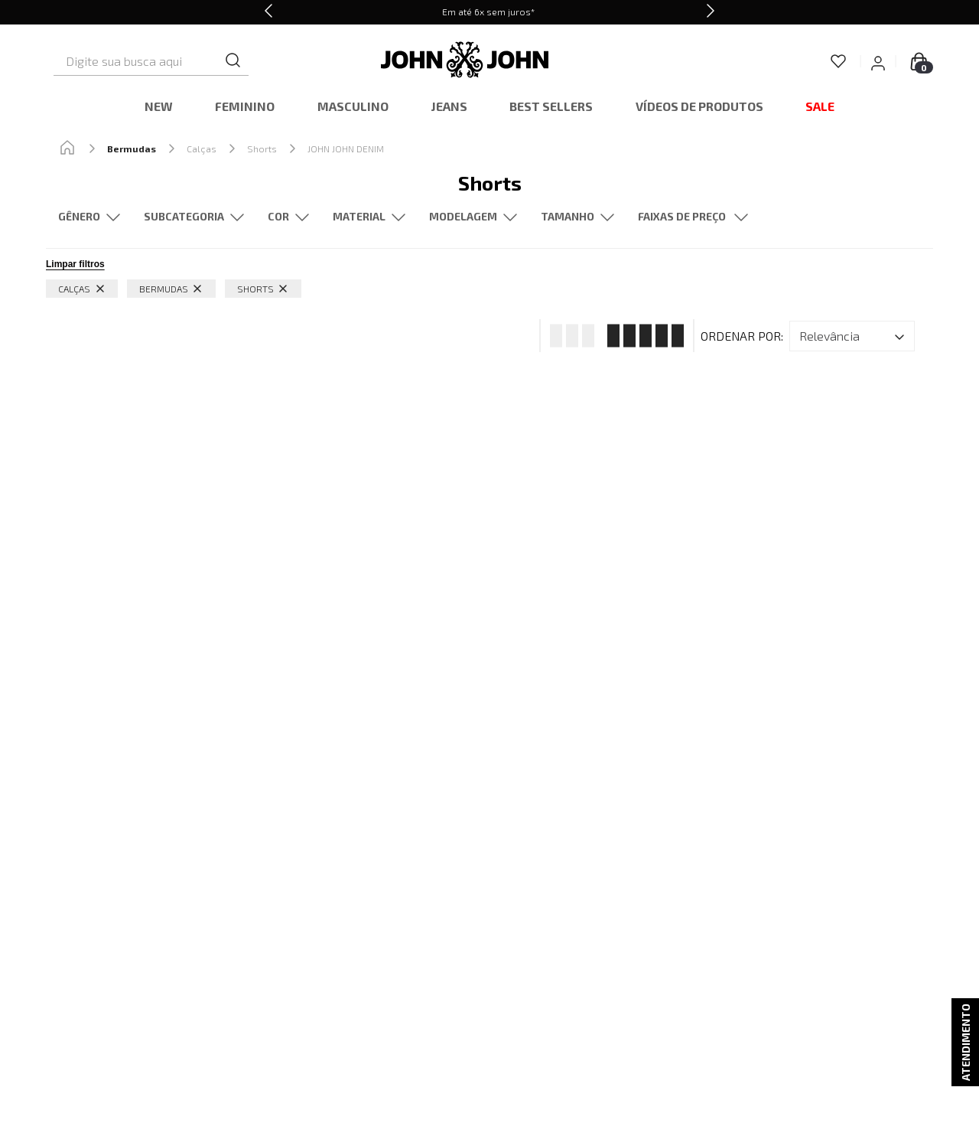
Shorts (262, 148)
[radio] (567, 335)
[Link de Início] (67, 148)
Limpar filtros (75, 264)
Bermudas (131, 148)
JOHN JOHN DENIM (345, 148)
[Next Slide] (710, 12)
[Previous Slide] (268, 12)
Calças (201, 148)
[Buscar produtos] (288, 61)
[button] (193, 217)
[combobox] (176, 61)
